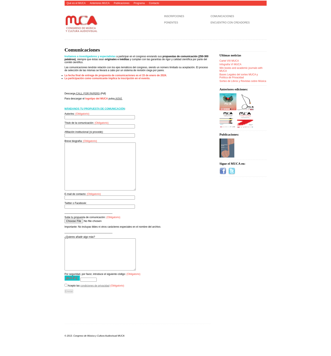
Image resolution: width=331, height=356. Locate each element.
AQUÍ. (118, 98)
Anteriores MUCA (100, 3)
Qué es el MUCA (76, 3)
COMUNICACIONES (222, 16)
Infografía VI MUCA (230, 64)
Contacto (154, 3)
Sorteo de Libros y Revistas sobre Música (243, 81)
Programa (139, 3)
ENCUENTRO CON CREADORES (230, 22)
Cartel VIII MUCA (229, 60)
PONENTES (171, 22)
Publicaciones (121, 3)
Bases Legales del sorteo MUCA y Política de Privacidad (239, 76)
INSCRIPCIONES (174, 16)
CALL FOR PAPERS (88, 93)
